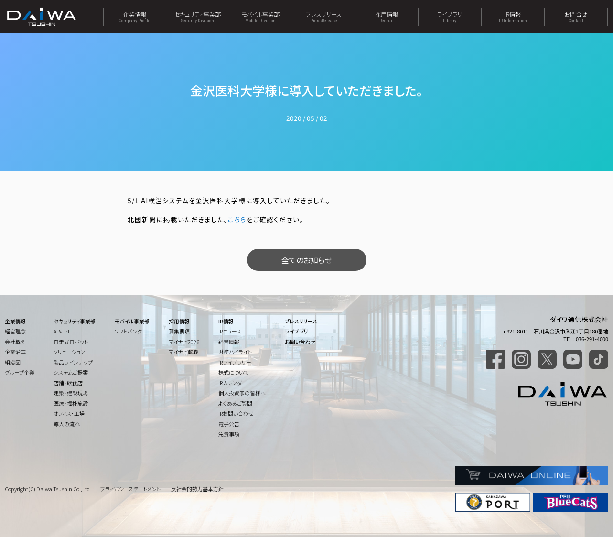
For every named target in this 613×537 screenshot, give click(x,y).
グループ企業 (19, 372)
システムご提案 (71, 372)
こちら (237, 219)
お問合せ (576, 16)
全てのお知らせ (306, 260)
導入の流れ (67, 424)
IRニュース (229, 331)
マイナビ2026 (184, 341)
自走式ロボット (71, 341)
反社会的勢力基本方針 (197, 489)
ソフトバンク (128, 331)
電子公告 (228, 424)
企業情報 (135, 16)
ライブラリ (449, 16)
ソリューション (69, 351)
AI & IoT (62, 331)
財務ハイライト (235, 351)
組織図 (13, 362)
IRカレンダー (232, 383)
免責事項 (228, 434)
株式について (233, 372)
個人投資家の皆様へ (242, 393)
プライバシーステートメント (130, 489)
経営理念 (15, 331)
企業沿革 (15, 351)
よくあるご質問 (235, 403)
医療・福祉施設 (71, 403)
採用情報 (386, 16)
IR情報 (512, 16)
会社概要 (15, 341)
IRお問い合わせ (236, 413)
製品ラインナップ (73, 362)
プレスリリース (323, 16)
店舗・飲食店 (68, 383)
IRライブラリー (234, 362)
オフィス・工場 (69, 413)
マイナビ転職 (183, 351)
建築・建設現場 (71, 393)
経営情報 (228, 341)
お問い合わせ (300, 341)
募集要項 (179, 331)
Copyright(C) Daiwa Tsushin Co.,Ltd (47, 489)
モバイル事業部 (260, 16)
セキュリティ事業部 (197, 16)
